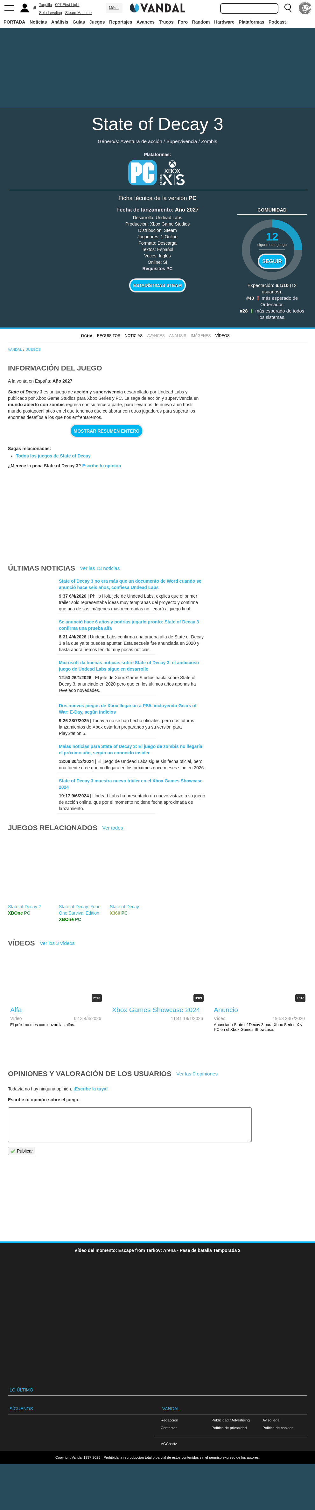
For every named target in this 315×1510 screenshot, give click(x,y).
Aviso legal (271, 1458)
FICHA (86, 336)
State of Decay (124, 944)
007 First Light (67, 5)
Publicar (21, 1189)
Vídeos (222, 336)
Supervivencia (181, 141)
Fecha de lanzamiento (144, 210)
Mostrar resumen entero (107, 431)
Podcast (277, 22)
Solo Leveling (50, 13)
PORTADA (14, 22)
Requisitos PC (158, 268)
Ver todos (112, 866)
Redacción (169, 1458)
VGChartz (169, 1482)
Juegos (97, 22)
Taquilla (45, 5)
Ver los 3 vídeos (57, 981)
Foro (183, 22)
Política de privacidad (229, 1466)
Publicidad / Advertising (231, 1458)
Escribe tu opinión (101, 465)
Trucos (166, 22)
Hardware (224, 22)
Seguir (272, 261)
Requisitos (108, 336)
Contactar (169, 1466)
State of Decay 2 (24, 944)
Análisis (59, 22)
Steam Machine (78, 13)
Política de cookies (277, 1466)
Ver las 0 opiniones (197, 1112)
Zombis (209, 141)
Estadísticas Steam (157, 285)
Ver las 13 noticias (100, 568)
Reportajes (120, 22)
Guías (79, 22)
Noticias (38, 22)
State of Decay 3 (157, 124)
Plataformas (251, 22)
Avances (145, 22)
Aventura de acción (141, 141)
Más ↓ (114, 8)
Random (201, 22)
